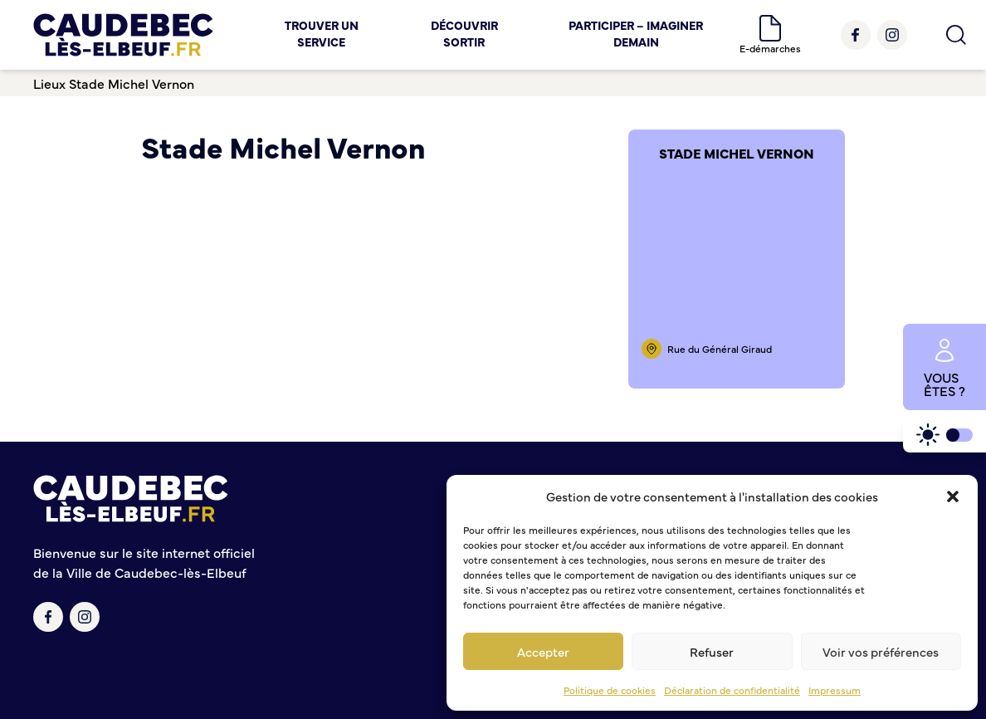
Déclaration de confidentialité (732, 690)
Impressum (834, 690)
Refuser (712, 651)
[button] (953, 496)
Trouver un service (322, 33)
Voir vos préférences (880, 651)
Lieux (49, 83)
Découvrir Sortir (464, 33)
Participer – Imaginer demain (636, 33)
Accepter (543, 651)
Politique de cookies (610, 690)
